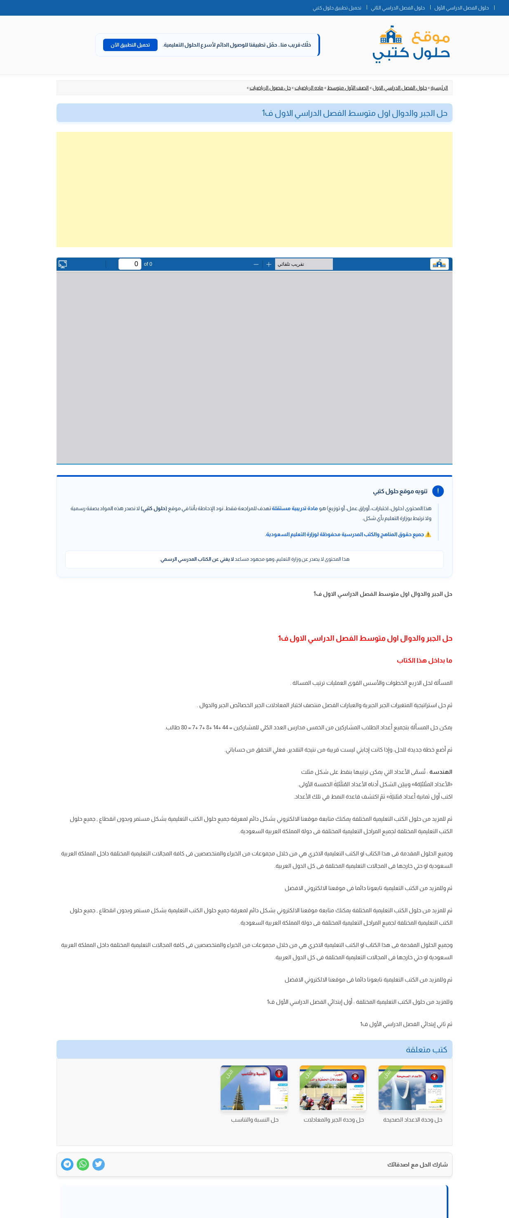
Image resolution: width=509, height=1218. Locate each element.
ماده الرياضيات (309, 88)
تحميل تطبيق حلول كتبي (337, 8)
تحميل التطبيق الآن (130, 45)
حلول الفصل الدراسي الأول (461, 8)
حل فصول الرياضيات (270, 88)
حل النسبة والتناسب (254, 1119)
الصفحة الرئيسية (501, 6)
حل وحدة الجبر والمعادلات (334, 1119)
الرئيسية (439, 88)
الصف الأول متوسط (348, 88)
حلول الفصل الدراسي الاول (399, 88)
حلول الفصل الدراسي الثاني (398, 8)
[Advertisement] (254, 189)
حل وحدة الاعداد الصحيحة (412, 1119)
